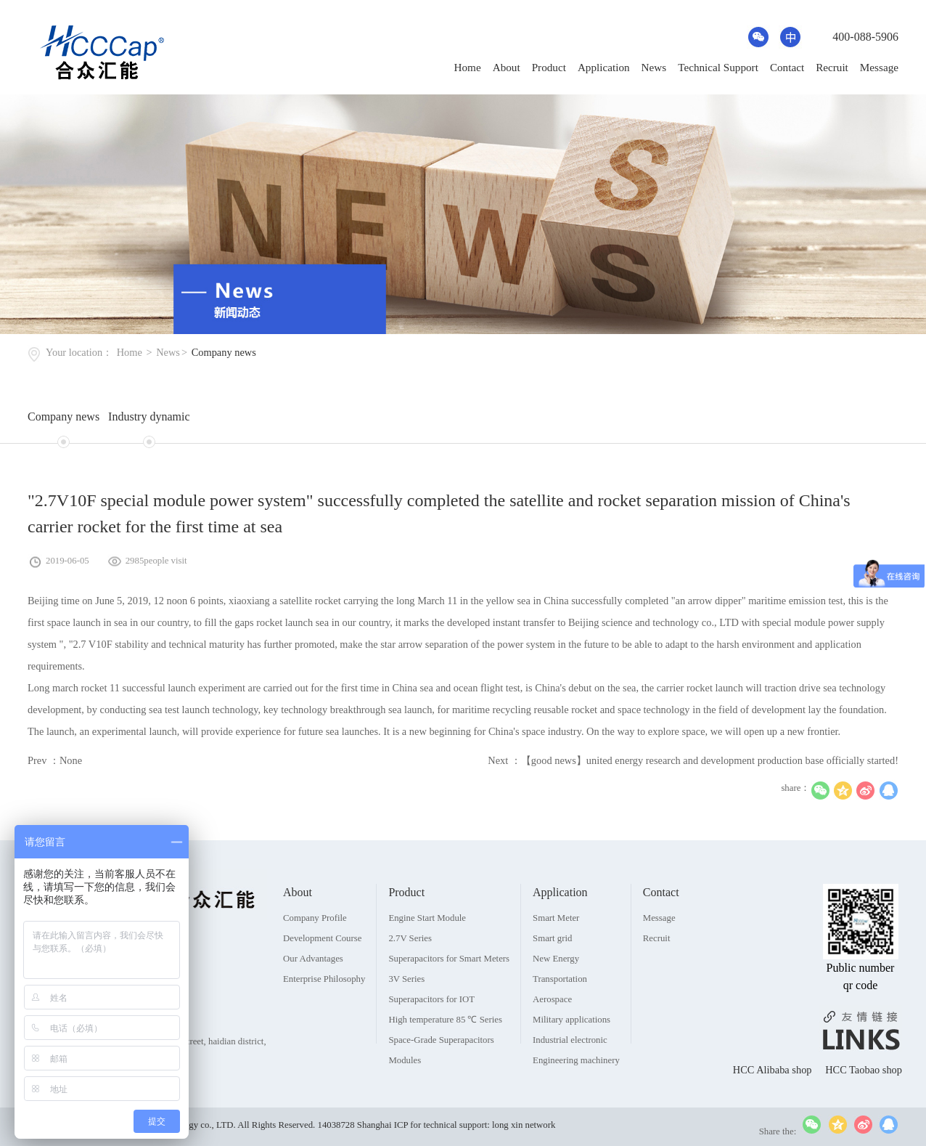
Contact (787, 67)
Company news (224, 352)
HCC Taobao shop (863, 1098)
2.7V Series (409, 967)
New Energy (556, 987)
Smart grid (552, 967)
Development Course (322, 967)
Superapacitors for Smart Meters (448, 987)
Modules (404, 1089)
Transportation (560, 1007)
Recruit (832, 67)
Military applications (571, 1048)
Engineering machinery (576, 1089)
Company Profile (315, 946)
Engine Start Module (427, 946)
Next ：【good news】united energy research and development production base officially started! (693, 760)
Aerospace (552, 1028)
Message (879, 67)
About (506, 67)
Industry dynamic (148, 416)
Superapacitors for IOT (431, 1028)
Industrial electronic (570, 1068)
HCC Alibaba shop (773, 1098)
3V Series (406, 1007)
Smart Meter (556, 946)
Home (467, 67)
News (654, 67)
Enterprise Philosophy (324, 1007)
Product (549, 67)
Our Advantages (313, 987)
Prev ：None (55, 760)
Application (604, 67)
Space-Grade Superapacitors (440, 1068)
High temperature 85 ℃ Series (445, 1048)
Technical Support (718, 67)
